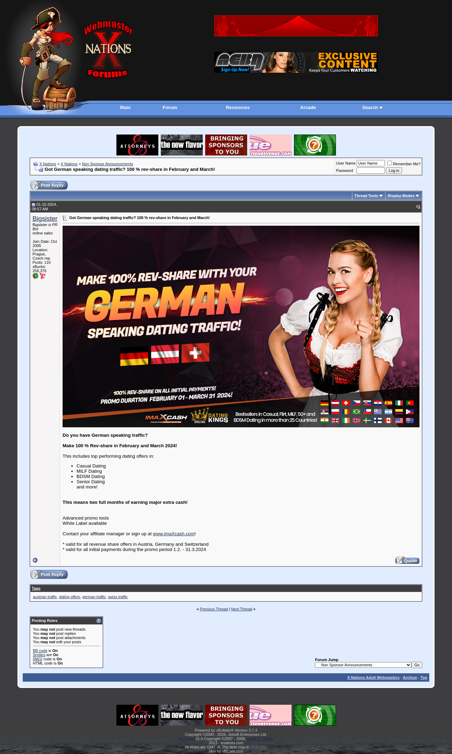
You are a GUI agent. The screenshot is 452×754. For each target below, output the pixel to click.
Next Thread (241, 609)
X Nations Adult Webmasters (373, 677)
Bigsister (45, 218)
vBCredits (186, 739)
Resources (238, 107)
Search (370, 107)
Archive (410, 677)
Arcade (308, 107)
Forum (170, 107)
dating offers (69, 597)
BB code (40, 650)
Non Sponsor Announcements (107, 164)
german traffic (94, 597)
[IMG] (37, 659)
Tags (36, 588)
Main (125, 107)
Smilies (39, 655)
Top (424, 677)
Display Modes (401, 196)
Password (344, 170)
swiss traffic (118, 597)
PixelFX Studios (260, 739)
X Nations (48, 164)
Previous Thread (214, 609)
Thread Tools (366, 196)
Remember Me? (404, 164)
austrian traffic (45, 597)
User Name (346, 163)
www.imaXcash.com (173, 533)
